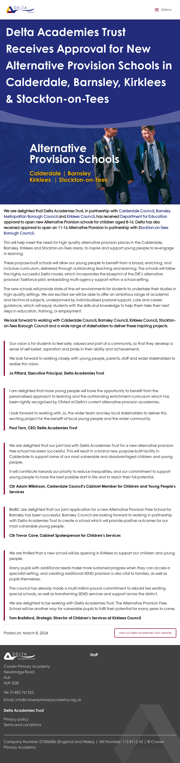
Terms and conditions (22, 724)
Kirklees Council (80, 216)
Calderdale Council (136, 210)
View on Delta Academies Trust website (145, 633)
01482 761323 (22, 692)
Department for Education (143, 216)
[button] (162, 10)
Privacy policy (16, 719)
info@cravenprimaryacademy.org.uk (48, 699)
